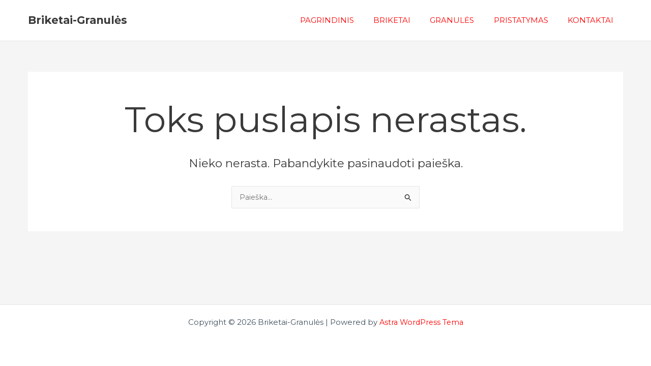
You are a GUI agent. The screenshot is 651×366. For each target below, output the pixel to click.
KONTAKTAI (592, 20)
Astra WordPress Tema (421, 322)
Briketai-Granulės (77, 20)
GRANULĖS (462, 20)
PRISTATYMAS (527, 20)
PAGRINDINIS (346, 20)
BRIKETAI (406, 20)
